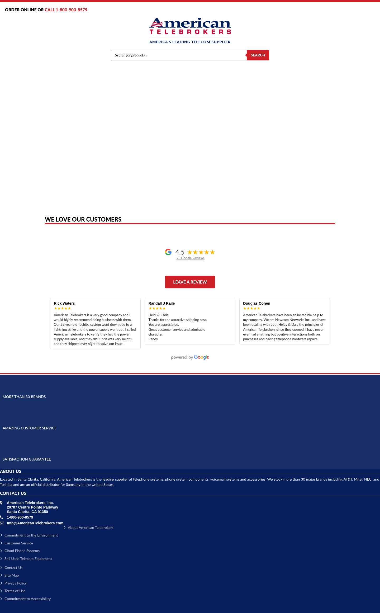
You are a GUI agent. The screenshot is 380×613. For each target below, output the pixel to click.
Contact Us (11, 567)
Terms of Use (13, 590)
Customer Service (16, 543)
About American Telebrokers (88, 527)
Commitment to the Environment (29, 535)
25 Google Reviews (191, 258)
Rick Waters (64, 303)
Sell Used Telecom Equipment (26, 558)
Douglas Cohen (256, 303)
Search (258, 55)
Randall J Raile (162, 303)
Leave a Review (190, 281)
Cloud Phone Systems (20, 550)
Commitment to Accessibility (25, 598)
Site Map (9, 575)
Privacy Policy (13, 583)
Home (58, 138)
